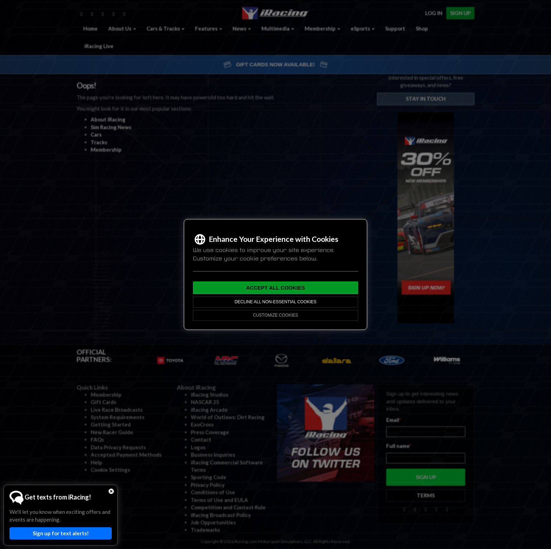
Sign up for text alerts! (61, 533)
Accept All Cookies (275, 288)
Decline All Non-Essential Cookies (275, 301)
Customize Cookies (275, 315)
